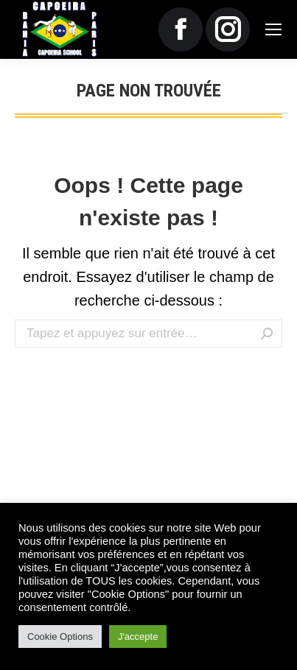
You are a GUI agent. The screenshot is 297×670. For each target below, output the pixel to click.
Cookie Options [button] (60, 636)
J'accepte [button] (138, 636)
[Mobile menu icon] (273, 29)
